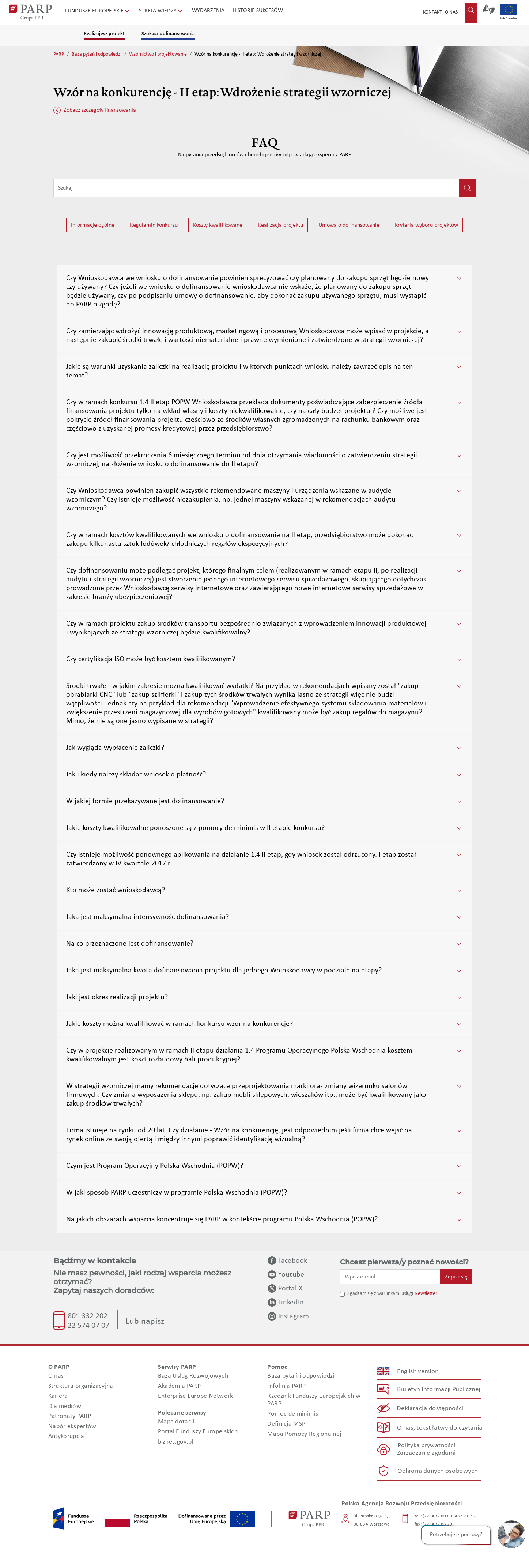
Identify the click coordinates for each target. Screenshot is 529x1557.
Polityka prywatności (426, 1445)
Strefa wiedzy (161, 11)
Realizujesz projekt (104, 34)
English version (418, 1371)
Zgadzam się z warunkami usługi (380, 1293)
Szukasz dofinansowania (168, 34)
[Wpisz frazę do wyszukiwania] (256, 188)
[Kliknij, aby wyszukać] (467, 188)
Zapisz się (456, 1277)
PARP (58, 54)
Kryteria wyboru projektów (426, 225)
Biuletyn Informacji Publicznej (438, 1389)
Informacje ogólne (92, 225)
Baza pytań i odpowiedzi (96, 54)
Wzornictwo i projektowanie (158, 54)
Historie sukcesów (258, 11)
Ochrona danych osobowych (437, 1471)
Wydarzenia (208, 11)
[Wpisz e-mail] (390, 1276)
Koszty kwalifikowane (217, 225)
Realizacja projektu (280, 225)
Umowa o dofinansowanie (348, 225)
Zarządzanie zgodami (426, 1453)
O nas (451, 12)
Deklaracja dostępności (430, 1408)
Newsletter (426, 1293)
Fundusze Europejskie (98, 11)
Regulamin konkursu (154, 225)
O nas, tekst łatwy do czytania (439, 1427)
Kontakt (432, 12)
